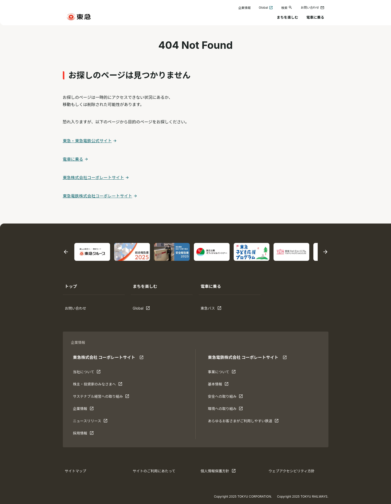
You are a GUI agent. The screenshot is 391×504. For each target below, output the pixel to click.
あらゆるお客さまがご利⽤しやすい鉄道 (243, 422)
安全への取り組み (225, 397)
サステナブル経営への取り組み (101, 397)
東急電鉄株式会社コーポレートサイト (97, 195)
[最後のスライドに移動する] (66, 252)
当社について (89, 373)
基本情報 (224, 385)
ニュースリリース (90, 422)
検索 (286, 7)
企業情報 (244, 8)
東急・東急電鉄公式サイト (87, 140)
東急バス (216, 309)
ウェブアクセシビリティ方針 (292, 471)
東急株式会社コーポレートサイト (93, 177)
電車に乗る (315, 17)
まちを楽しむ (287, 17)
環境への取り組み (225, 409)
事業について (224, 373)
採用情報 (89, 434)
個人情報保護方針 (218, 472)
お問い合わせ (312, 8)
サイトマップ (75, 471)
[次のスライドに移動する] (325, 252)
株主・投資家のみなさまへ (98, 385)
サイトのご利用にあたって (154, 471)
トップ (71, 286)
